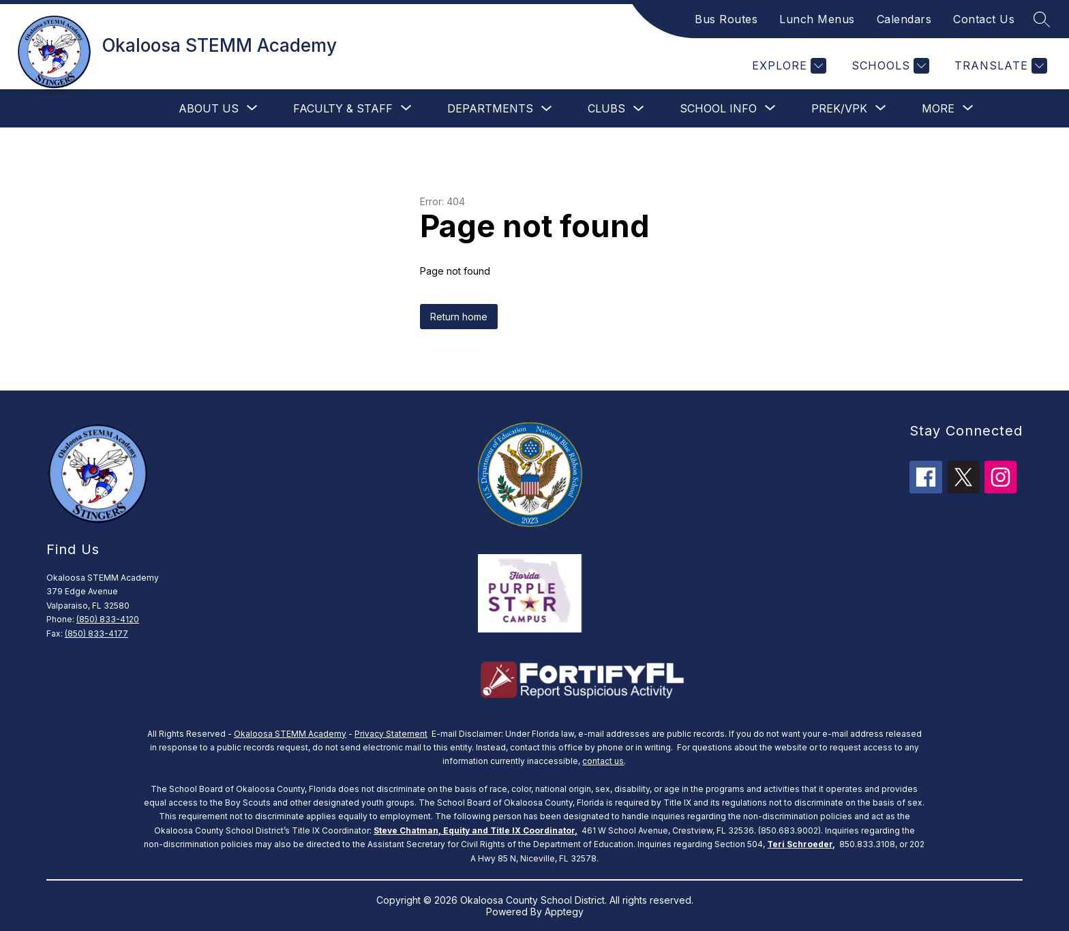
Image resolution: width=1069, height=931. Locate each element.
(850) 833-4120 (107, 619)
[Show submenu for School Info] (718, 108)
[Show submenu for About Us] (209, 108)
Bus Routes (726, 19)
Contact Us (983, 19)
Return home (458, 316)
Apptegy (564, 911)
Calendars (904, 19)
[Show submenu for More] (938, 108)
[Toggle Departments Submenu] (547, 109)
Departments (490, 108)
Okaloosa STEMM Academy (290, 734)
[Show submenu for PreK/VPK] (839, 108)
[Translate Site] (999, 65)
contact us (603, 761)
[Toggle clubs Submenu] (639, 109)
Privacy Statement (391, 734)
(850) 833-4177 (96, 633)
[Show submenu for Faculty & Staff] (343, 108)
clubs (606, 108)
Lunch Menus (817, 19)
